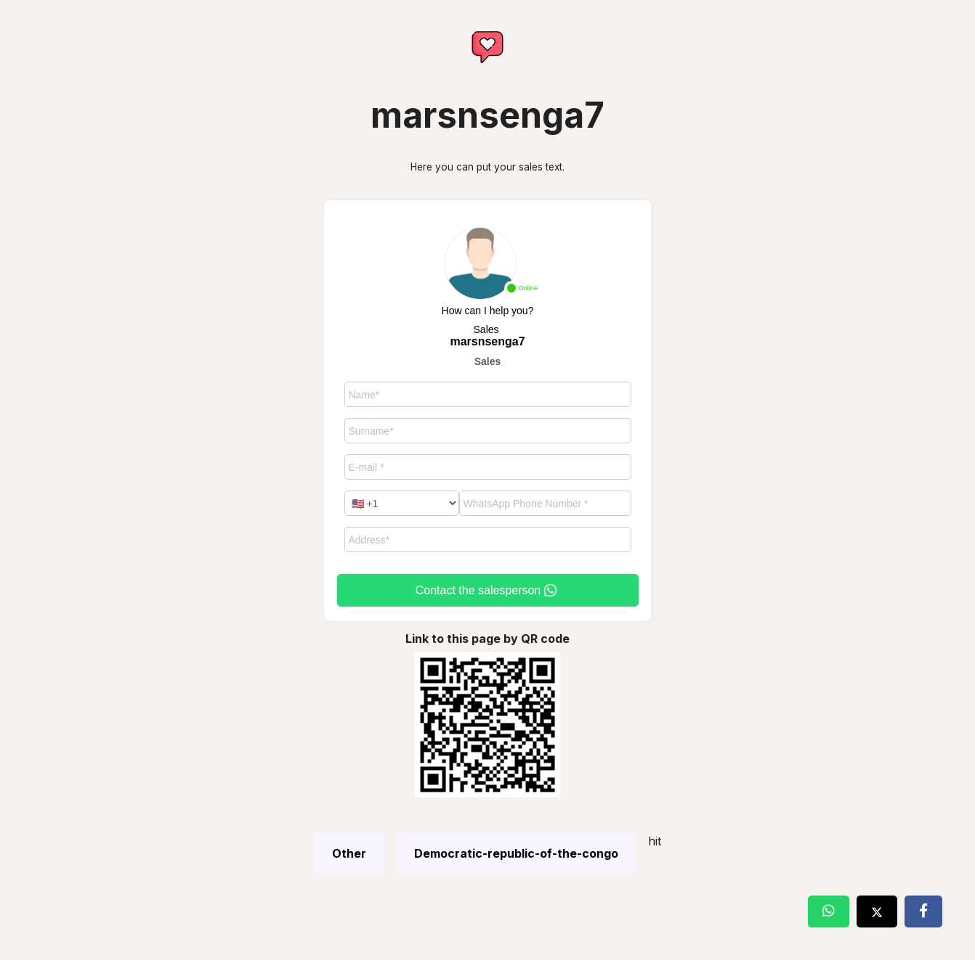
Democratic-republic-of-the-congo (516, 853)
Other (349, 853)
